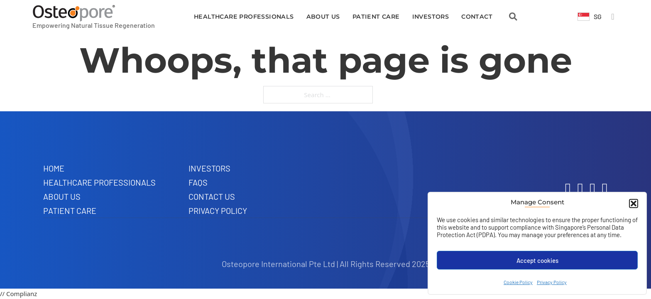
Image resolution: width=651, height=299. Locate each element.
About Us (323, 16)
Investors (430, 16)
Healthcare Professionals (244, 16)
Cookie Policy (518, 282)
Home (53, 168)
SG (598, 16)
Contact (476, 16)
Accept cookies (537, 260)
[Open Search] (513, 16)
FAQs (198, 182)
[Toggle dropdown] (584, 16)
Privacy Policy (552, 282)
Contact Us (211, 196)
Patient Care (376, 16)
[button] (633, 203)
